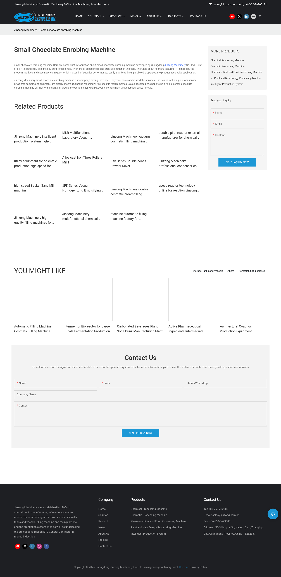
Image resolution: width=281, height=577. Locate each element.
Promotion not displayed (251, 270)
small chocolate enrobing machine (61, 30)
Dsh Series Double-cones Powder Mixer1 (128, 163)
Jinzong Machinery (25, 30)
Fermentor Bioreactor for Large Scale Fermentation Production (88, 328)
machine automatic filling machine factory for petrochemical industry (129, 216)
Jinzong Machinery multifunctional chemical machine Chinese (80, 216)
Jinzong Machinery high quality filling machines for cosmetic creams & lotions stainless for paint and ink (33, 220)
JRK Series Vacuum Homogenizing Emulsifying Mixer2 (81, 188)
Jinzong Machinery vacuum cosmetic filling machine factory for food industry (130, 139)
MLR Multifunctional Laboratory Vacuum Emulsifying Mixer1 (76, 135)
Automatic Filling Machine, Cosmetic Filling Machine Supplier (33, 329)
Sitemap (184, 567)
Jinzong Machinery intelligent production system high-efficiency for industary (35, 139)
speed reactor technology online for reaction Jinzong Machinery (178, 188)
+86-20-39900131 (254, 4)
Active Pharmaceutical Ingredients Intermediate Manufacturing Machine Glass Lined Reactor (189, 329)
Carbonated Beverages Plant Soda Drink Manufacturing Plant (140, 328)
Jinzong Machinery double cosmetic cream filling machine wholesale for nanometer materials (129, 192)
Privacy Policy (198, 567)
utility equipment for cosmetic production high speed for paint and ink (35, 163)
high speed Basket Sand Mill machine (34, 188)
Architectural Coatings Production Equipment (236, 328)
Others (230, 270)
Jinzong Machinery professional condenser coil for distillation (178, 163)
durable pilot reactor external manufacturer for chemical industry (179, 135)
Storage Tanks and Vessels (208, 270)
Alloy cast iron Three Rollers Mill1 (82, 160)
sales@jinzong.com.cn (225, 4)
